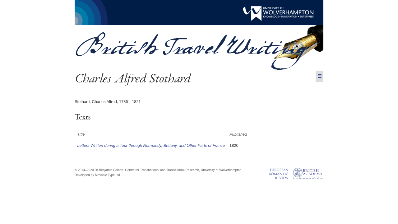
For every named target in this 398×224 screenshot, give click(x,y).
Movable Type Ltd (107, 175)
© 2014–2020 (84, 170)
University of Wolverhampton (221, 170)
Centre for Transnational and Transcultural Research (162, 170)
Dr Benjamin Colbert (109, 170)
